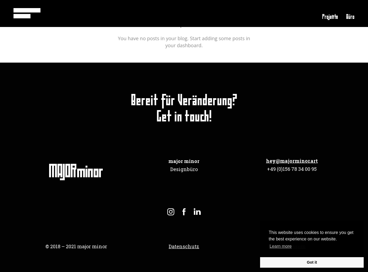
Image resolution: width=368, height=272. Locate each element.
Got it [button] (312, 262)
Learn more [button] (281, 246)
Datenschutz (184, 246)
